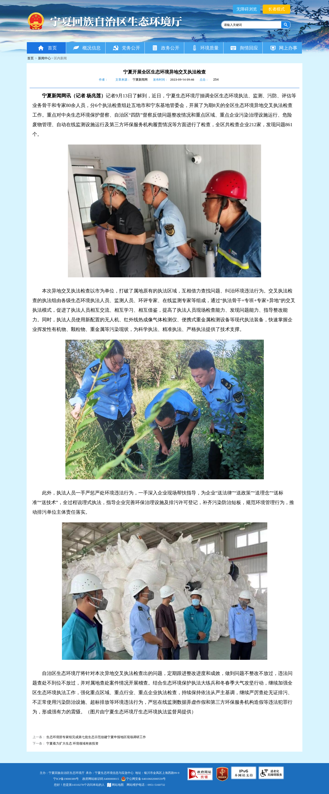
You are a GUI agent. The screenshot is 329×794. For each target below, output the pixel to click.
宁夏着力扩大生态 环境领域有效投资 (72, 743)
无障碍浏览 (246, 9)
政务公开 (165, 48)
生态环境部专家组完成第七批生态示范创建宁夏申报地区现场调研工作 (96, 737)
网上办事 (283, 48)
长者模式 (276, 9)
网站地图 (115, 784)
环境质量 (205, 48)
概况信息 (87, 48)
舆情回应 (244, 48)
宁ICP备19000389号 (66, 778)
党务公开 (126, 48)
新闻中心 (44, 58)
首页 (47, 48)
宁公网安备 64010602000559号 (143, 778)
